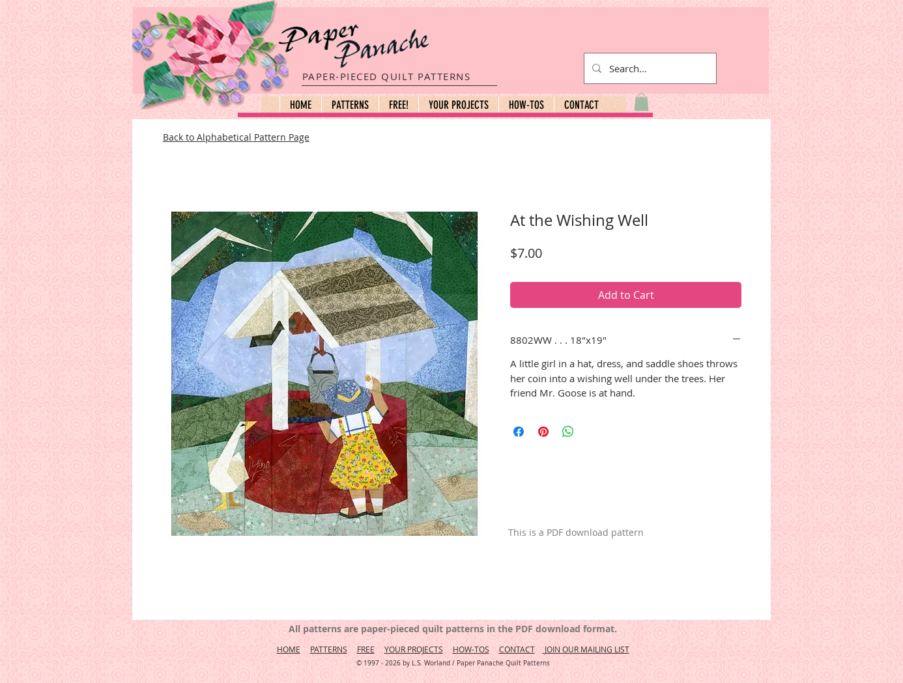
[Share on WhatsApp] (568, 431)
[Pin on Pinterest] (543, 431)
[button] (350, 104)
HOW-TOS (471, 649)
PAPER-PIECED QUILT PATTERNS (386, 76)
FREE (366, 649)
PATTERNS (328, 649)
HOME (288, 649)
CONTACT (517, 649)
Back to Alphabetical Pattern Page (236, 137)
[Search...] (649, 68)
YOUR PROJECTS (413, 649)
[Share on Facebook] (518, 431)
